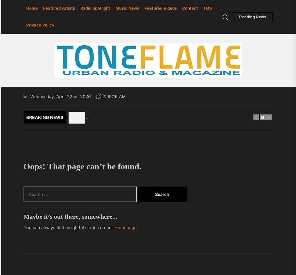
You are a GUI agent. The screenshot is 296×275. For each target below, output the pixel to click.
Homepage (125, 227)
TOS (207, 8)
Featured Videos (161, 8)
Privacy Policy (40, 25)
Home (32, 8)
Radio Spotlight (95, 8)
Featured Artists (59, 8)
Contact (190, 8)
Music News (127, 8)
